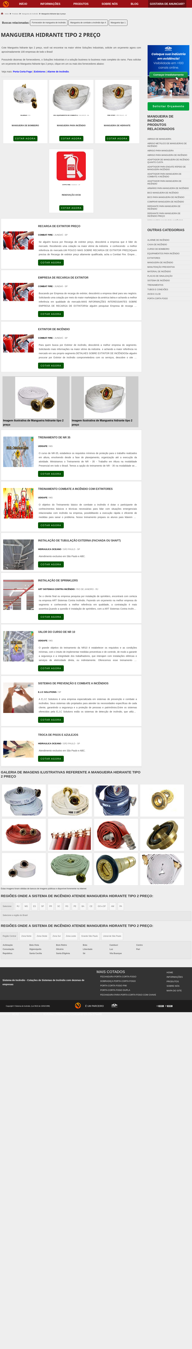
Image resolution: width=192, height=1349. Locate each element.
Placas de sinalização (159, 276)
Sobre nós (110, 3)
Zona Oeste (42, 867)
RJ (18, 837)
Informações (50, 3)
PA (121, 837)
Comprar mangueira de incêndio (165, 202)
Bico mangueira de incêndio (163, 193)
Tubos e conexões (157, 289)
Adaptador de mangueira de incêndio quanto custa (168, 161)
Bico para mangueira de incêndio (165, 197)
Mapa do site (174, 920)
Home (169, 903)
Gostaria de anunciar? (167, 3)
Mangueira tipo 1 (118, 22)
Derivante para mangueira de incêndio (163, 207)
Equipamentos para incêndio (163, 253)
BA (83, 837)
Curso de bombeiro (158, 249)
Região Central (9, 867)
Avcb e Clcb (153, 294)
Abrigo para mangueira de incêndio (167, 155)
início (23, 3)
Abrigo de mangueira (159, 139)
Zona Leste (71, 867)
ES (34, 837)
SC (58, 837)
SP (42, 837)
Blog (134, 3)
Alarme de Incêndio (58, 71)
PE (75, 837)
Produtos (80, 3)
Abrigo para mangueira (160, 151)
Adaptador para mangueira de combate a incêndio (164, 175)
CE (91, 837)
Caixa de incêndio (157, 244)
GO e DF (102, 837)
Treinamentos (155, 285)
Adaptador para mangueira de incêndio (164, 182)
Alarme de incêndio (158, 240)
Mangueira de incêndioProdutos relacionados (160, 123)
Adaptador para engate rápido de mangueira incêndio (166, 168)
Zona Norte (26, 867)
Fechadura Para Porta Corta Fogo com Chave (128, 924)
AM (112, 837)
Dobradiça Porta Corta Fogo (118, 912)
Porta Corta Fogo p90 (113, 916)
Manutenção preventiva (161, 267)
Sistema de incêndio (158, 280)
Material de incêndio (159, 271)
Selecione (7, 837)
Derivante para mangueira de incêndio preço (163, 214)
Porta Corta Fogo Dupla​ (115, 920)
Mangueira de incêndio (160, 262)
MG (26, 837)
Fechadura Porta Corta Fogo (118, 907)
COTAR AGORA (18, 139)
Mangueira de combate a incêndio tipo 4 (88, 22)
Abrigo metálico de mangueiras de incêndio (167, 144)
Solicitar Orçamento (168, 106)
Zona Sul (57, 867)
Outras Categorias (165, 230)
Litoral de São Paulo (112, 867)
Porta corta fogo (157, 298)
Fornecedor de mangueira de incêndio (49, 22)
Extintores (39, 71)
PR (50, 837)
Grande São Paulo (89, 867)
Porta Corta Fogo (22, 71)
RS (66, 837)
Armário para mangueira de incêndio (168, 188)
